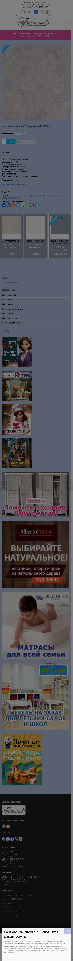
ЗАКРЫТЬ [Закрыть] (67, 931)
